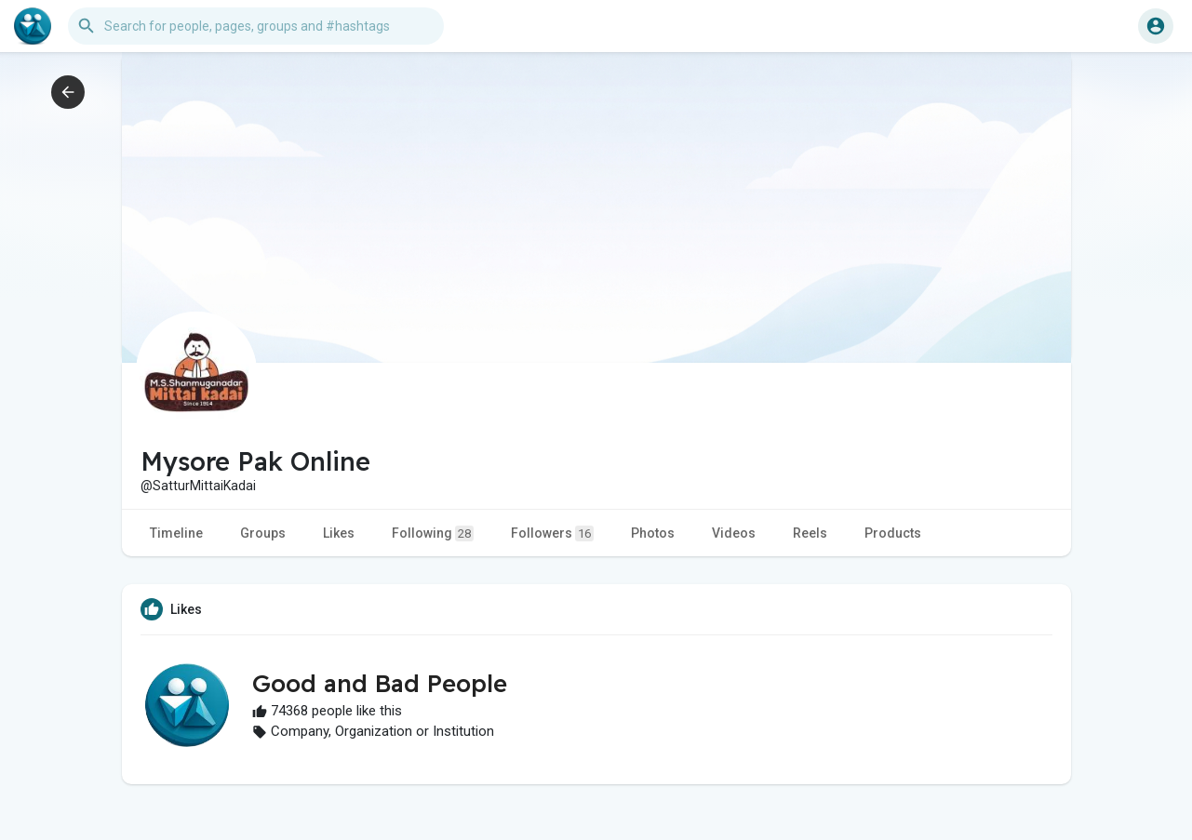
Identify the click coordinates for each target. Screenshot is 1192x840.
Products (892, 533)
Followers (552, 533)
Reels (810, 533)
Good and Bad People (379, 683)
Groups (263, 533)
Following (433, 533)
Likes (339, 533)
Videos (734, 533)
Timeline (176, 533)
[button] (256, 26)
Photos (653, 533)
